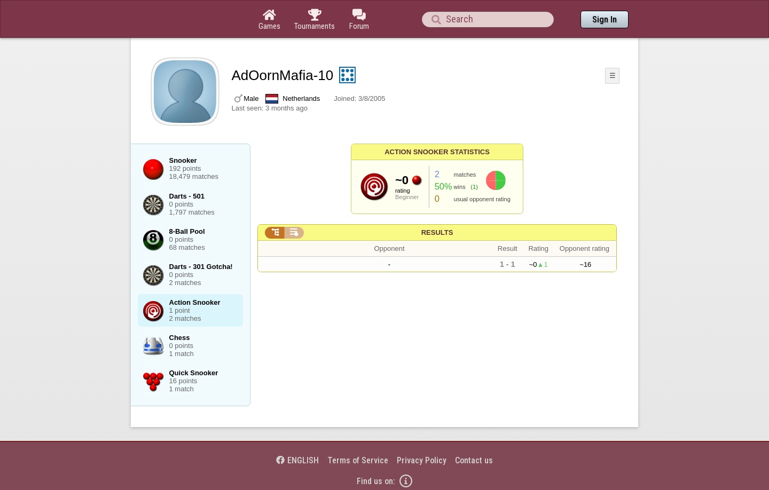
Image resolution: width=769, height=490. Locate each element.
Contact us (474, 460)
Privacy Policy (421, 460)
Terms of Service (357, 460)
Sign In (604, 19)
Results (437, 232)
